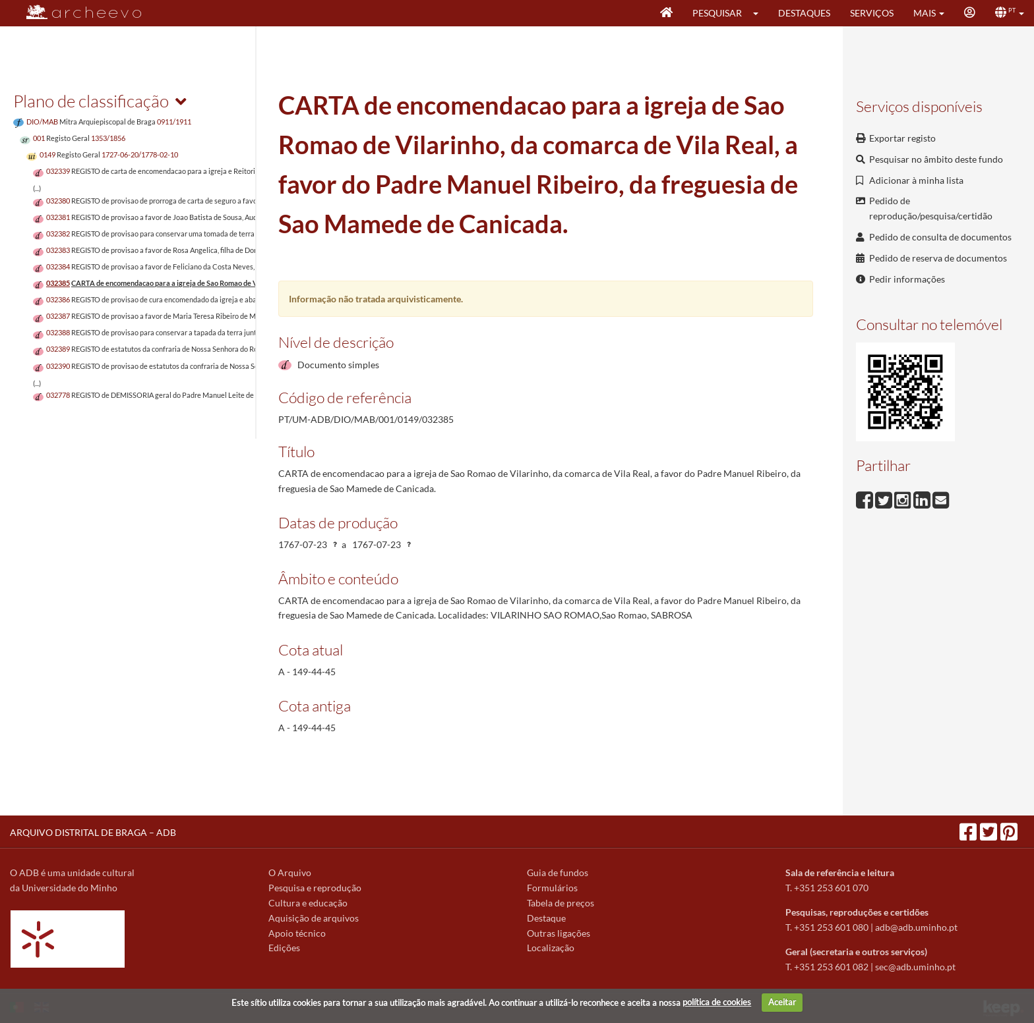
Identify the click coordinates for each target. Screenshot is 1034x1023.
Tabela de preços (560, 902)
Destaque (546, 918)
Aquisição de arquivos (313, 918)
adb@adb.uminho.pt (916, 927)
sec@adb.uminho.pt (915, 966)
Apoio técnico (297, 933)
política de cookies (717, 1002)
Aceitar (782, 1002)
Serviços (872, 12)
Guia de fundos (557, 872)
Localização (550, 947)
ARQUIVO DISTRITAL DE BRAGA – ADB (93, 832)
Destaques (804, 12)
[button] (760, 13)
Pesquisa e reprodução (314, 887)
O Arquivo (289, 872)
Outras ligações (558, 933)
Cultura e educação (308, 902)
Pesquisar (717, 12)
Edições (284, 947)
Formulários (552, 887)
